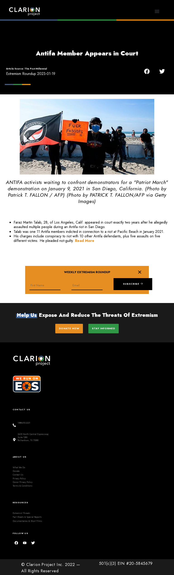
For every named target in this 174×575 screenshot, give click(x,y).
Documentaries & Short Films (27, 519)
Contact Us (18, 473)
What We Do (19, 466)
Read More (84, 240)
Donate (16, 469)
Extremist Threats (21, 511)
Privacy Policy (19, 477)
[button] (157, 11)
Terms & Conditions (22, 484)
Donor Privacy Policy (22, 480)
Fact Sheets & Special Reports (27, 515)
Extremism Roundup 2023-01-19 (30, 73)
